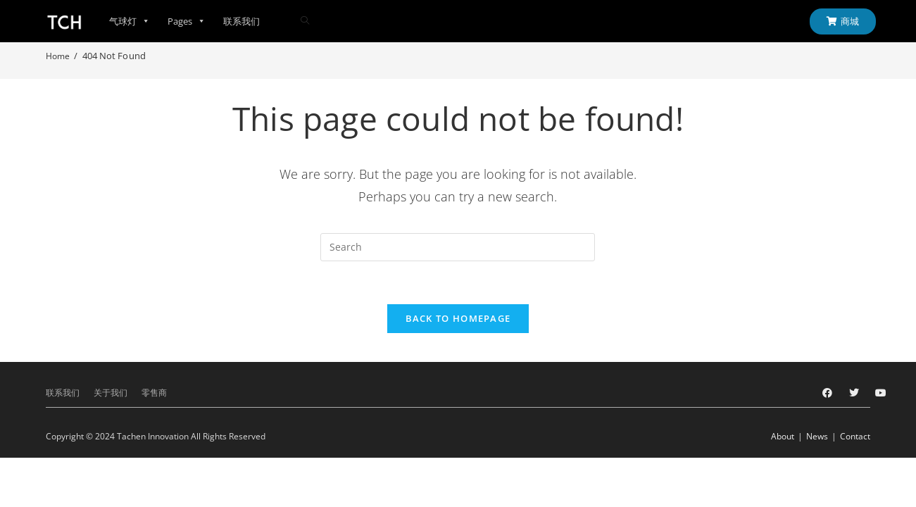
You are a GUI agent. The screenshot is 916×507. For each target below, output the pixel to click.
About (782, 436)
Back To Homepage (458, 318)
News (817, 436)
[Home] (58, 56)
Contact (855, 436)
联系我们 (241, 21)
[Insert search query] (457, 247)
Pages (187, 21)
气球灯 (129, 21)
